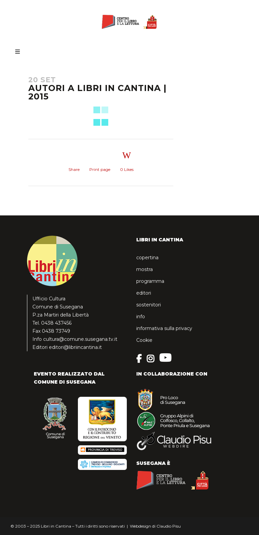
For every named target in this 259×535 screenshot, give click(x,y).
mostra (144, 269)
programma (150, 281)
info (140, 317)
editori (143, 293)
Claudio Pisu (168, 526)
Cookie (144, 340)
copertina (147, 258)
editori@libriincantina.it (75, 347)
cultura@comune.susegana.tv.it (80, 339)
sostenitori (148, 305)
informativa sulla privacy (164, 328)
